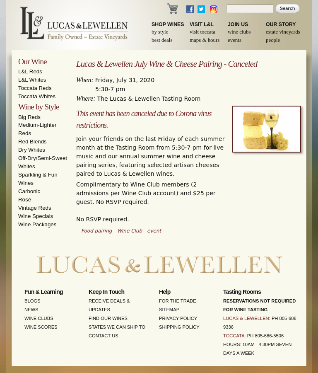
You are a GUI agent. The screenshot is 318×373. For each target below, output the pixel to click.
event (154, 231)
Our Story (281, 24)
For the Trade (177, 300)
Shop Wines (168, 24)
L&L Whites (32, 80)
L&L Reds (30, 71)
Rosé (24, 199)
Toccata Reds (35, 88)
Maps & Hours (204, 40)
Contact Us (103, 335)
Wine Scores (41, 327)
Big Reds (29, 117)
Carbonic (29, 191)
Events (234, 40)
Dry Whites (31, 150)
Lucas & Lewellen (246, 318)
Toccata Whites (36, 96)
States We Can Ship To (117, 327)
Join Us (238, 24)
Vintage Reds (34, 208)
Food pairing (96, 231)
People (273, 40)
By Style (160, 32)
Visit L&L (202, 24)
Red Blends (32, 141)
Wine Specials (35, 216)
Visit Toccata (202, 32)
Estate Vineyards (283, 32)
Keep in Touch (106, 291)
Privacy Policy (178, 318)
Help (165, 291)
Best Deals (162, 40)
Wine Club (129, 231)
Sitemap (169, 309)
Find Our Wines (108, 318)
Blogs (32, 300)
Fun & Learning (43, 291)
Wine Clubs (239, 32)
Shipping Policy (179, 327)
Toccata (234, 335)
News (31, 309)
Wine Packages (37, 224)
